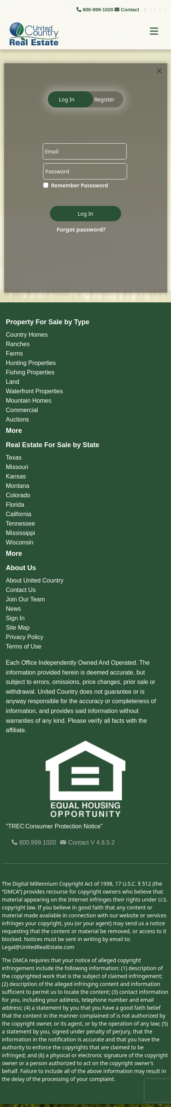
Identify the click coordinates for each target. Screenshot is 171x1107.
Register (104, 99)
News (13, 609)
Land (13, 382)
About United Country (35, 580)
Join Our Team (25, 599)
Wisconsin (20, 542)
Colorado (18, 495)
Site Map (18, 627)
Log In (66, 99)
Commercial (22, 410)
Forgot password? (81, 229)
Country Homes (27, 334)
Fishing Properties (30, 372)
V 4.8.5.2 (103, 842)
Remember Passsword (79, 185)
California (19, 514)
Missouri (17, 467)
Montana (17, 486)
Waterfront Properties (34, 391)
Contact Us (21, 590)
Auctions (17, 419)
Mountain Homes (29, 400)
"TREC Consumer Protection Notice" (54, 826)
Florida (15, 504)
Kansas (16, 476)
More (14, 430)
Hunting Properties (31, 363)
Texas (14, 457)
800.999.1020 (33, 842)
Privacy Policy (25, 637)
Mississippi (20, 533)
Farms (14, 353)
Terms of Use (23, 646)
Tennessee (20, 523)
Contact (127, 9)
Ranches (18, 344)
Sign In (15, 618)
